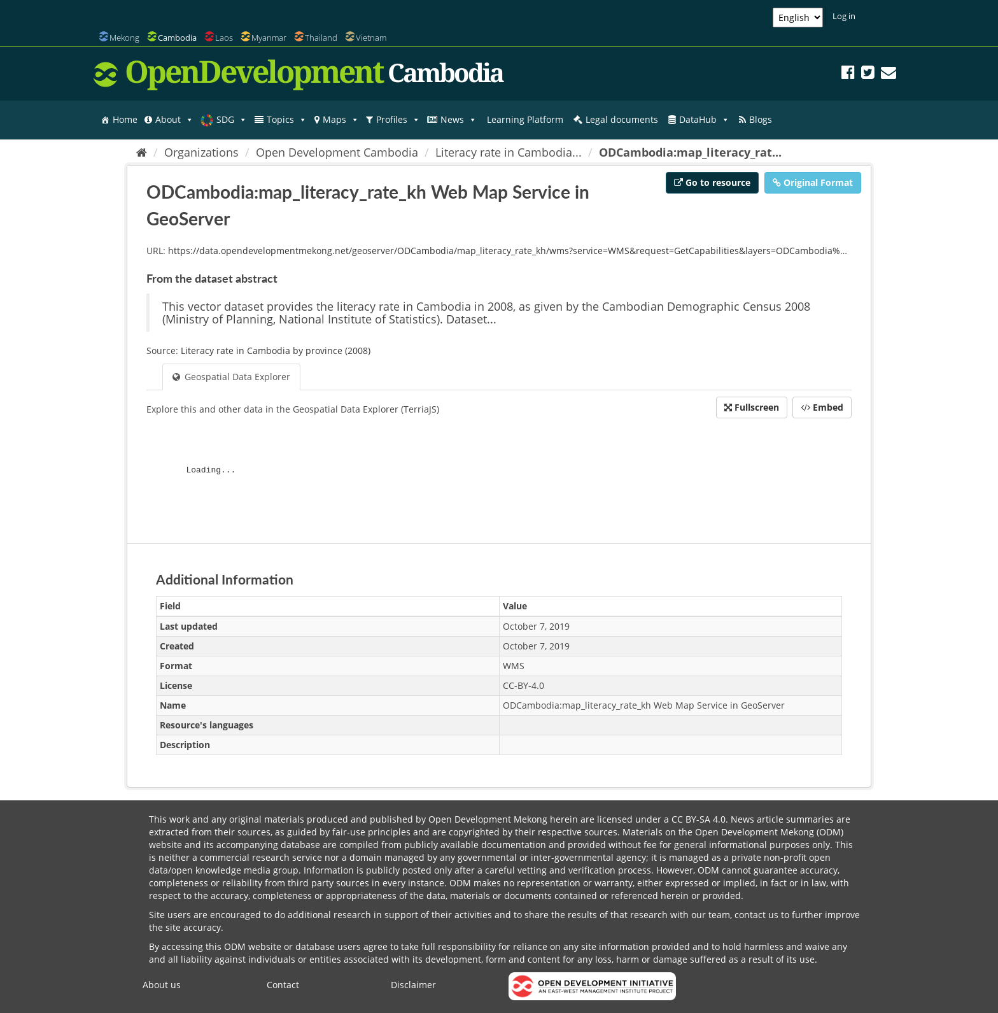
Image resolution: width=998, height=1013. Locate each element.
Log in (844, 16)
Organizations (201, 152)
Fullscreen (751, 407)
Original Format (813, 182)
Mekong (124, 37)
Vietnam (371, 37)
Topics (287, 119)
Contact (283, 985)
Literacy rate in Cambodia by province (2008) (275, 350)
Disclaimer (413, 985)
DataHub (704, 119)
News (458, 119)
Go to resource (712, 182)
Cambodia (177, 37)
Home (125, 119)
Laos (224, 37)
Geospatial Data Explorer (231, 377)
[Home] (141, 152)
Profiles (398, 119)
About (174, 119)
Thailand (321, 37)
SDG (231, 119)
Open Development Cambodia (337, 152)
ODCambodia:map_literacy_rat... (690, 152)
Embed (822, 407)
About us (162, 985)
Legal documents (622, 119)
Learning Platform (525, 119)
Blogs (760, 119)
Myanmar (268, 37)
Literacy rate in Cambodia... (508, 152)
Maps (341, 119)
